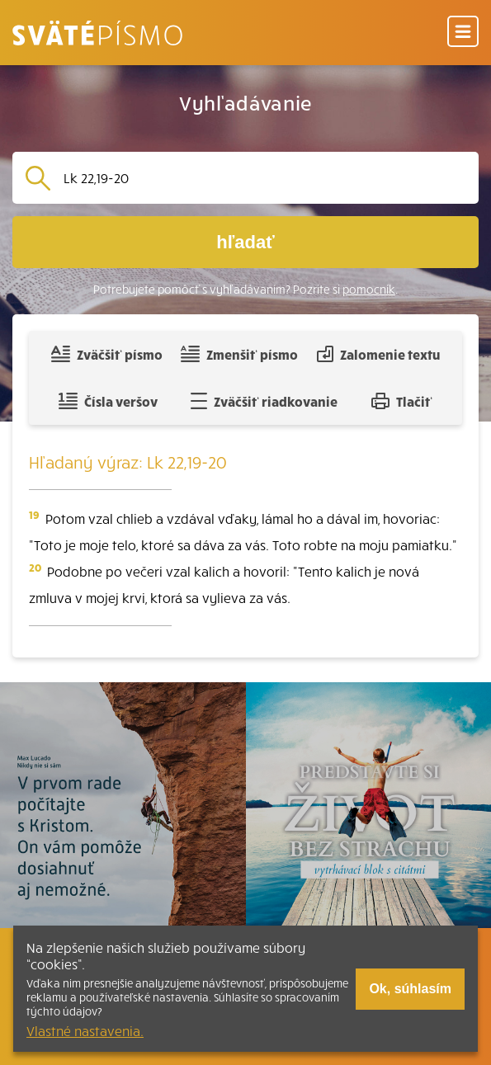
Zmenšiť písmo (239, 354)
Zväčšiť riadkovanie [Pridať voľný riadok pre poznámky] (264, 401)
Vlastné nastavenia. (85, 1030)
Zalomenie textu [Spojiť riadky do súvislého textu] (378, 354)
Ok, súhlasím (410, 989)
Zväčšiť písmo (106, 354)
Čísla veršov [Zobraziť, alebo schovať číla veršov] (108, 401)
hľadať (245, 242)
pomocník (368, 289)
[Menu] (463, 32)
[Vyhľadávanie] (264, 178)
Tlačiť (401, 401)
